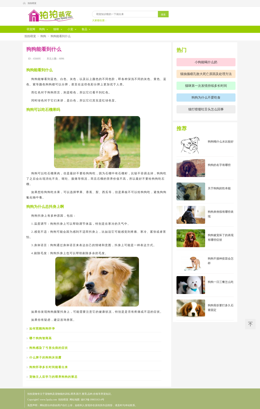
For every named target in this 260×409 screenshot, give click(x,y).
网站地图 (75, 399)
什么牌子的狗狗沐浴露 (45, 357)
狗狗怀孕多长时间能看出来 (48, 367)
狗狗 (43, 36)
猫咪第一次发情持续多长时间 (206, 86)
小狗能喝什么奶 (206, 62)
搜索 (163, 14)
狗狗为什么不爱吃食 (206, 97)
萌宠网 (31, 29)
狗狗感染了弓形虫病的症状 (48, 347)
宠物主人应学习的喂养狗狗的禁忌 (53, 376)
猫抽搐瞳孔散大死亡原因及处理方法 (206, 74)
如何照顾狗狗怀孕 (42, 328)
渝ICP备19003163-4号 (92, 399)
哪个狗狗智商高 (40, 338)
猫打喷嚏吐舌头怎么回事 (206, 109)
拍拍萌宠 (32, 3)
